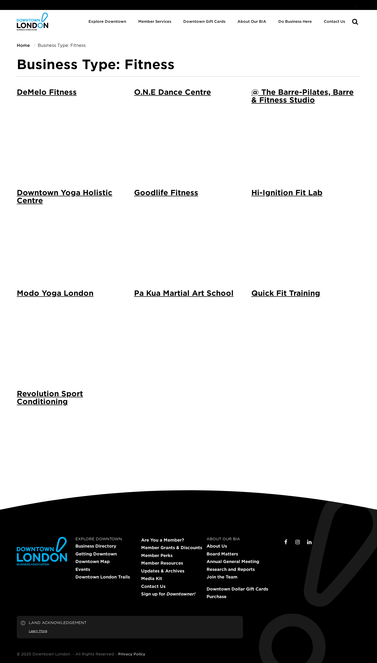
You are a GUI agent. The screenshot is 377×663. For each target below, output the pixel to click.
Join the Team (222, 577)
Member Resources (162, 563)
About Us (217, 546)
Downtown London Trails (102, 577)
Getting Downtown (96, 553)
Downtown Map (92, 561)
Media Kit (151, 578)
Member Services (154, 21)
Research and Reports (231, 569)
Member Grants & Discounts (171, 547)
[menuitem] (355, 5)
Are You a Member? (162, 540)
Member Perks (157, 555)
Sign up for (168, 594)
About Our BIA (251, 21)
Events (82, 569)
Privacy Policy (131, 654)
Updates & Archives (162, 571)
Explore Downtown (107, 21)
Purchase (216, 596)
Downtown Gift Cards (204, 21)
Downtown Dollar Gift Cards (237, 589)
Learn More (38, 631)
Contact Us (334, 21)
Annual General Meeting (233, 561)
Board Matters (222, 553)
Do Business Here (295, 21)
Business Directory (95, 546)
